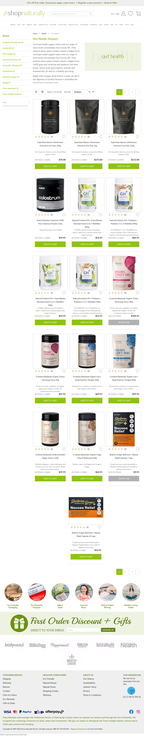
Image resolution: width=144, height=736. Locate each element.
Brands (12, 24)
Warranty (7, 682)
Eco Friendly (48, 678)
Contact (6, 691)
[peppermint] (60, 645)
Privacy (86, 691)
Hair (18, 24)
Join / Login (115, 14)
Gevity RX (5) (8, 48)
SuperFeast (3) (9, 71)
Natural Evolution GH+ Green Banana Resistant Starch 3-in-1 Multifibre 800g (87, 223)
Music (121, 24)
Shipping (7, 678)
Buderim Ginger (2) (11, 76)
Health (106, 24)
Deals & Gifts (110, 3)
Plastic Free (62, 24)
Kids (112, 24)
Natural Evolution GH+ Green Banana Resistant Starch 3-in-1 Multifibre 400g (50, 301)
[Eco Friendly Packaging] (13, 592)
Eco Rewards (9, 699)
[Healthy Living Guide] (131, 592)
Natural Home (49, 686)
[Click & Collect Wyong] (107, 592)
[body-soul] (14, 645)
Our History (88, 678)
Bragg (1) (6, 82)
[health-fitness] (37, 645)
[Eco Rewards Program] (37, 592)
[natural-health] (105, 645)
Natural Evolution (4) (12, 59)
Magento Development (78, 729)
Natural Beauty (50, 682)
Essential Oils (43, 24)
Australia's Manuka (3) (12, 65)
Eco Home (53, 24)
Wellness (47, 695)
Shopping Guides (50, 691)
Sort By (67, 92)
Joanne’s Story (89, 686)
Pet (116, 24)
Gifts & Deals (9, 703)
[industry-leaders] (72, 660)
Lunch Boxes (84, 24)
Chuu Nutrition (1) (11, 88)
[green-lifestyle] (82, 645)
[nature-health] (128, 645)
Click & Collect (10, 695)
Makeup (29, 24)
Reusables (93, 24)
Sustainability (89, 682)
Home (35, 33)
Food (100, 24)
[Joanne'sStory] (84, 592)
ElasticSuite (23, 735)
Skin (23, 24)
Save (132, 24)
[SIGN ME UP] (108, 630)
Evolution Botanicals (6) (13, 42)
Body (35, 24)
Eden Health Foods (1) (12, 94)
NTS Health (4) (9, 54)
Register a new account (89, 3)
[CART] (138, 13)
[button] (64, 136)
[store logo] (24, 13)
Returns (6, 686)
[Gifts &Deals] (60, 592)
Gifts (127, 24)
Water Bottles (73, 24)
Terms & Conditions (92, 695)
